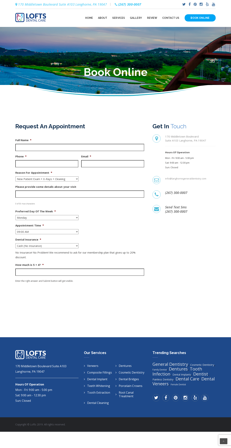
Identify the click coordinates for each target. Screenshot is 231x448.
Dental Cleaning (98, 403)
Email (86, 156)
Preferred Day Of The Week (35, 211)
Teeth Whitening (98, 386)
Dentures (125, 366)
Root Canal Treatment (126, 394)
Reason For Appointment (33, 172)
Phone (21, 156)
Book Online (200, 17)
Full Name (23, 140)
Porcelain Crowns (130, 386)
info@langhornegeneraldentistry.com (185, 178)
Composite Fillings (99, 372)
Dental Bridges (129, 379)
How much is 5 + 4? (29, 265)
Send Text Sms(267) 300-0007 (176, 209)
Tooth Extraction (98, 392)
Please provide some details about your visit (45, 186)
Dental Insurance (28, 239)
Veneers (92, 366)
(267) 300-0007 (176, 192)
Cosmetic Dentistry (131, 372)
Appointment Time (29, 225)
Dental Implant (97, 379)
